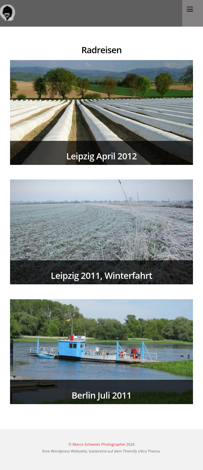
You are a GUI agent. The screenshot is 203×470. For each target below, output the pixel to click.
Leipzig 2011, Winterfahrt (101, 275)
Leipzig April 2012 (101, 156)
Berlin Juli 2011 (101, 395)
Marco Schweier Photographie (99, 444)
